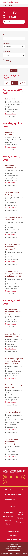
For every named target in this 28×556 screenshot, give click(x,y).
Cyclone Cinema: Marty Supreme (14, 218)
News (8, 524)
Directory (8, 520)
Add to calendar (10, 114)
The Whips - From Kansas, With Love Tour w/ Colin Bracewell (14, 274)
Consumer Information (14, 550)
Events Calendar (8, 5)
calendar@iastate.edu (14, 539)
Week (14, 83)
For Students (10, 499)
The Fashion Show (13, 412)
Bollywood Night (12, 99)
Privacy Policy (14, 544)
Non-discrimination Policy (14, 546)
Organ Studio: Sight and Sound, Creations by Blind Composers (14, 361)
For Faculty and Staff (13, 494)
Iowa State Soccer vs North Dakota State (14, 335)
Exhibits (8, 489)
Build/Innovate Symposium (14, 166)
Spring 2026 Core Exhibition (14, 133)
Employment (20, 522)
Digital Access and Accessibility (13, 548)
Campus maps (8, 512)
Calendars (6, 43)
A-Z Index (20, 518)
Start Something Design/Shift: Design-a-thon (14, 311)
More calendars (9, 22)
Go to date (6, 51)
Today (13, 70)
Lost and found (8, 516)
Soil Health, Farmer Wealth (14, 194)
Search (5, 35)
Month (22, 83)
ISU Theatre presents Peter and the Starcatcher (14, 247)
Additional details (12, 117)
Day (7, 83)
